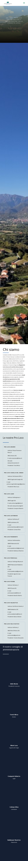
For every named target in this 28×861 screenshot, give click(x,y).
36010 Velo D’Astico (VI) (13, 630)
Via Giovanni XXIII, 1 (17, 476)
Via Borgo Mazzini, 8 (18, 561)
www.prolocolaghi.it (18, 506)
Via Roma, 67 (16, 519)
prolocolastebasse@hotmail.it (15, 527)
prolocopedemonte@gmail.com (15, 548)
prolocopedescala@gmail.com (15, 571)
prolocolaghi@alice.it (17, 503)
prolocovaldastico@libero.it (15, 614)
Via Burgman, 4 (16, 497)
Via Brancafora (16, 540)
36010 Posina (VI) (12, 588)
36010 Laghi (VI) (12, 500)
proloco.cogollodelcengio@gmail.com (16, 484)
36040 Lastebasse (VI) (13, 522)
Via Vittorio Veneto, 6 (18, 606)
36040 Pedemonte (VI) (13, 543)
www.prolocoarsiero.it (13, 463)
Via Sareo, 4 (15, 585)
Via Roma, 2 (16, 627)
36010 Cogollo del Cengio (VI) (15, 479)
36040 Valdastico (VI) (13, 609)
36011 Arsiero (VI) (12, 455)
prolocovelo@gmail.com (14, 635)
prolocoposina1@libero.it (14, 593)
